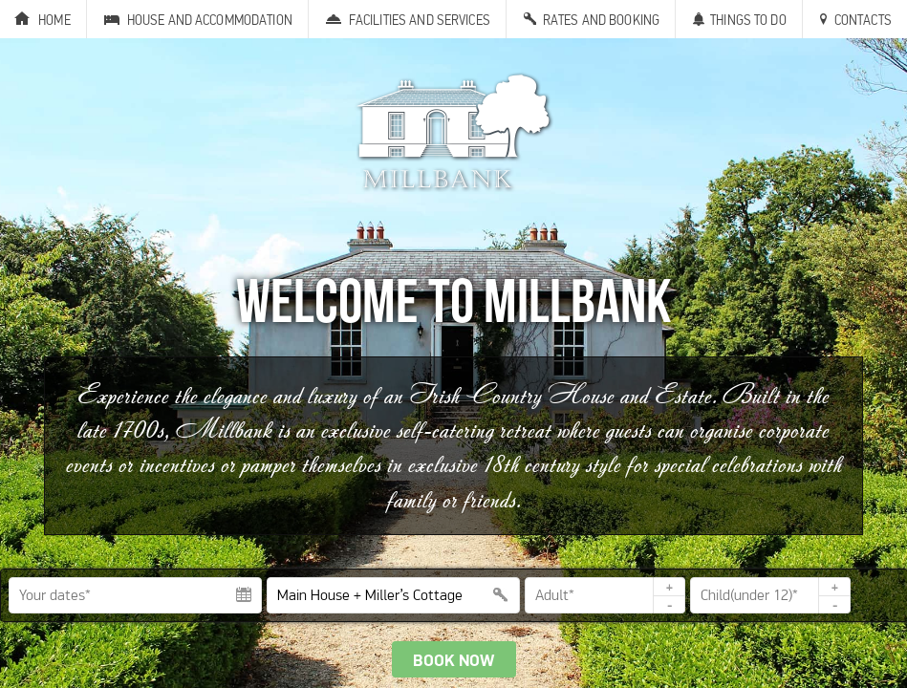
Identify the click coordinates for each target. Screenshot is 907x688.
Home (54, 20)
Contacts (863, 20)
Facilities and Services (419, 20)
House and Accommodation (209, 20)
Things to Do (748, 20)
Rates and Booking (601, 20)
